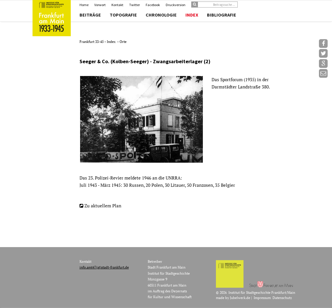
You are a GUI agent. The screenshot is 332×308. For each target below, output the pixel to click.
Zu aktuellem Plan (102, 206)
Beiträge (90, 15)
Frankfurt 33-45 (92, 41)
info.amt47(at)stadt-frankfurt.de (104, 267)
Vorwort (100, 5)
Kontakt (117, 5)
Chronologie (161, 15)
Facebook (153, 5)
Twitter (134, 5)
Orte (123, 41)
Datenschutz (282, 298)
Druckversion (175, 5)
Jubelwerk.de (240, 298)
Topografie (123, 15)
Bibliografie (221, 15)
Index (191, 15)
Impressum (262, 298)
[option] (189, 119)
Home (84, 5)
